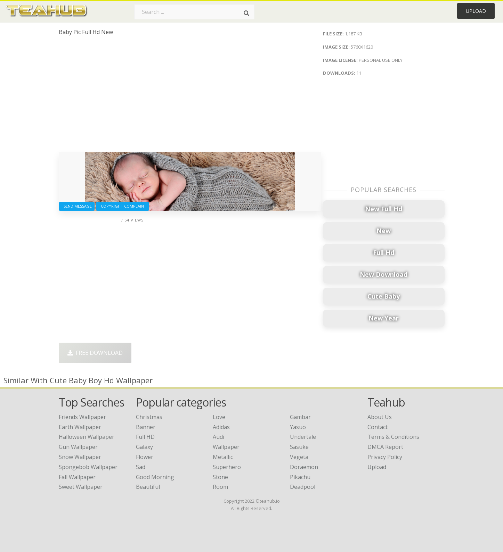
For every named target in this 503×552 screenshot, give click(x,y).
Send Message (77, 206)
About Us (379, 417)
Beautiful (148, 487)
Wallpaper (226, 447)
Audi (218, 437)
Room (220, 487)
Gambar (300, 417)
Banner (145, 427)
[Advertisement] (190, 96)
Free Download (95, 353)
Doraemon (304, 467)
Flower (144, 457)
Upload (476, 11)
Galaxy (144, 447)
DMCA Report (385, 447)
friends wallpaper (82, 417)
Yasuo (298, 427)
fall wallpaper (77, 477)
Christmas (149, 417)
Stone (220, 477)
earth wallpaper (80, 427)
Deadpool (302, 487)
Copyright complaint (122, 206)
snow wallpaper (80, 457)
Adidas (221, 427)
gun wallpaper (78, 447)
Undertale (303, 437)
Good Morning (155, 477)
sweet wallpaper (81, 487)
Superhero (227, 467)
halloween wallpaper (86, 437)
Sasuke (299, 447)
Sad (140, 467)
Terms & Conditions (393, 437)
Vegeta (299, 457)
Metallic (223, 457)
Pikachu (300, 477)
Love (219, 417)
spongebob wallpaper (88, 467)
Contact (377, 427)
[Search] (246, 13)
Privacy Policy (384, 457)
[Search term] (194, 11)
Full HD (145, 437)
